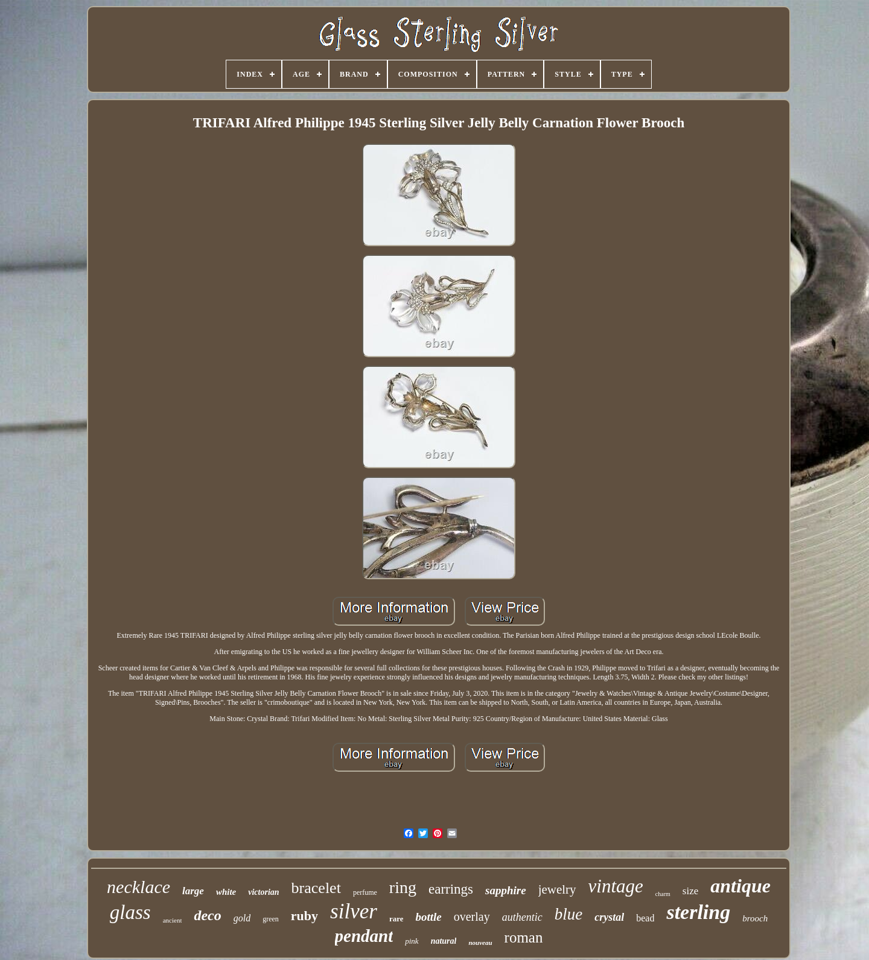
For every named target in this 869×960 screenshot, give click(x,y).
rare (396, 918)
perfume (365, 892)
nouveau (480, 942)
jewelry (557, 889)
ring (402, 887)
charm (662, 894)
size (690, 891)
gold (242, 918)
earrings (450, 889)
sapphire (505, 890)
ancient (172, 920)
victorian (263, 892)
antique (740, 886)
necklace (138, 887)
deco (207, 915)
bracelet (316, 888)
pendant (364, 936)
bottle (428, 917)
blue (569, 914)
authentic (522, 917)
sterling (698, 912)
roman (524, 937)
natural (444, 941)
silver (353, 911)
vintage (615, 886)
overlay (472, 916)
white (226, 892)
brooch (755, 918)
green (271, 919)
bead (645, 918)
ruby (304, 915)
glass (130, 912)
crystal (609, 917)
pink (411, 941)
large (193, 891)
